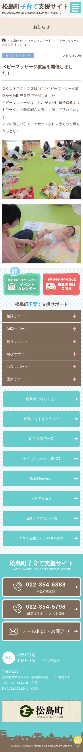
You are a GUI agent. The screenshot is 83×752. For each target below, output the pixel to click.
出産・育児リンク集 (42, 518)
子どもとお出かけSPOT (42, 459)
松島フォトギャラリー (41, 419)
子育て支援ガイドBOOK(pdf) (41, 538)
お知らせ (17, 40)
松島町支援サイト (35, 6)
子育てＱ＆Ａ (41, 498)
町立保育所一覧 (41, 439)
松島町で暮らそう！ (42, 399)
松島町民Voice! (42, 478)
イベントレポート (39, 40)
